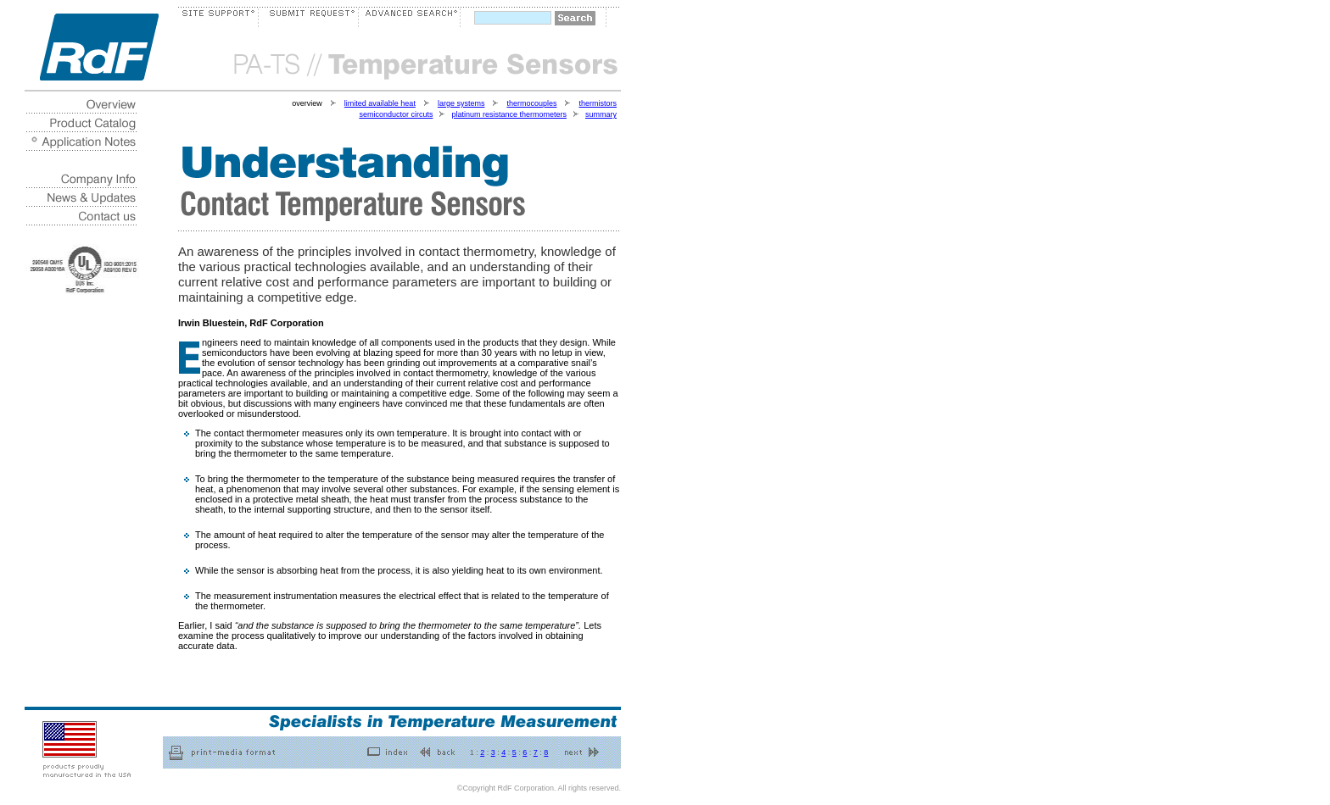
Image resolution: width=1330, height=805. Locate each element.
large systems (461, 103)
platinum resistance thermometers (509, 114)
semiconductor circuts (396, 114)
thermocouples (531, 103)
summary (601, 114)
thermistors (597, 103)
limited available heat (380, 103)
